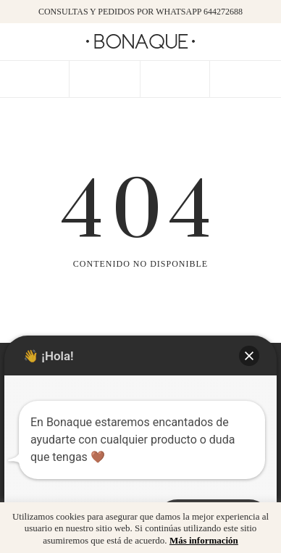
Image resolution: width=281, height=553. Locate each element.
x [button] (259, 518)
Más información (203, 540)
